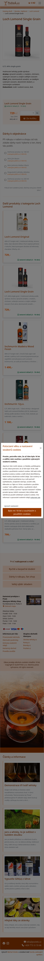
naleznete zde (35, 497)
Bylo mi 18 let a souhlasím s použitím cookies (22, 512)
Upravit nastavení (11, 506)
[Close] (40, 448)
